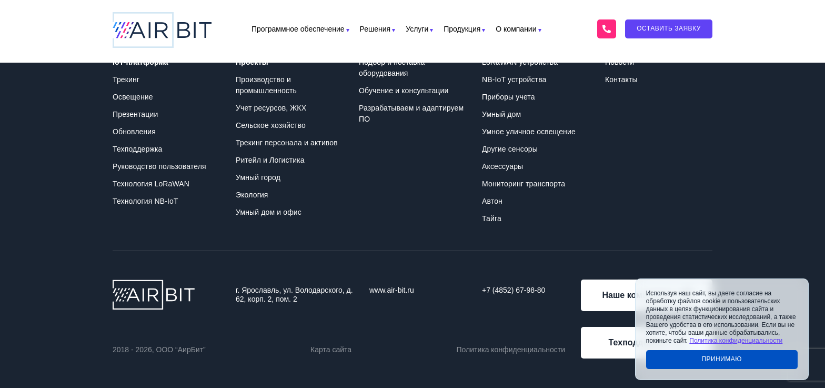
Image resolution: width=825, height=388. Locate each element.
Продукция (462, 29)
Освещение (133, 97)
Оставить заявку (669, 28)
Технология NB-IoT (145, 201)
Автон (492, 201)
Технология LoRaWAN (151, 184)
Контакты (621, 79)
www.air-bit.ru (391, 290)
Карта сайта (330, 349)
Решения (375, 29)
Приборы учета (508, 97)
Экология (252, 195)
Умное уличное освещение (529, 131)
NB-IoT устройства (514, 79)
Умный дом (501, 114)
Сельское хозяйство (271, 125)
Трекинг (126, 79)
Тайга (491, 218)
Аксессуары (502, 166)
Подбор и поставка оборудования (392, 67)
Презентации (135, 114)
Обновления (134, 131)
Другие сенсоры (510, 149)
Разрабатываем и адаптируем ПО (411, 113)
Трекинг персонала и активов (287, 142)
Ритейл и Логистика (270, 160)
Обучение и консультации (403, 90)
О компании (516, 29)
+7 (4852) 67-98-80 (513, 290)
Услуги (417, 29)
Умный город (258, 177)
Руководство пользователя (159, 166)
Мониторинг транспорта (523, 184)
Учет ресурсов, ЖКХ (271, 108)
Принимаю (721, 359)
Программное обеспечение (298, 29)
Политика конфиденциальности (510, 349)
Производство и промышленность (266, 85)
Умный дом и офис (268, 212)
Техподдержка (137, 149)
